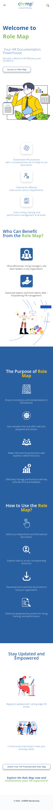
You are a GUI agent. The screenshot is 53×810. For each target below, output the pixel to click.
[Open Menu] (4, 5)
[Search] (47, 5)
